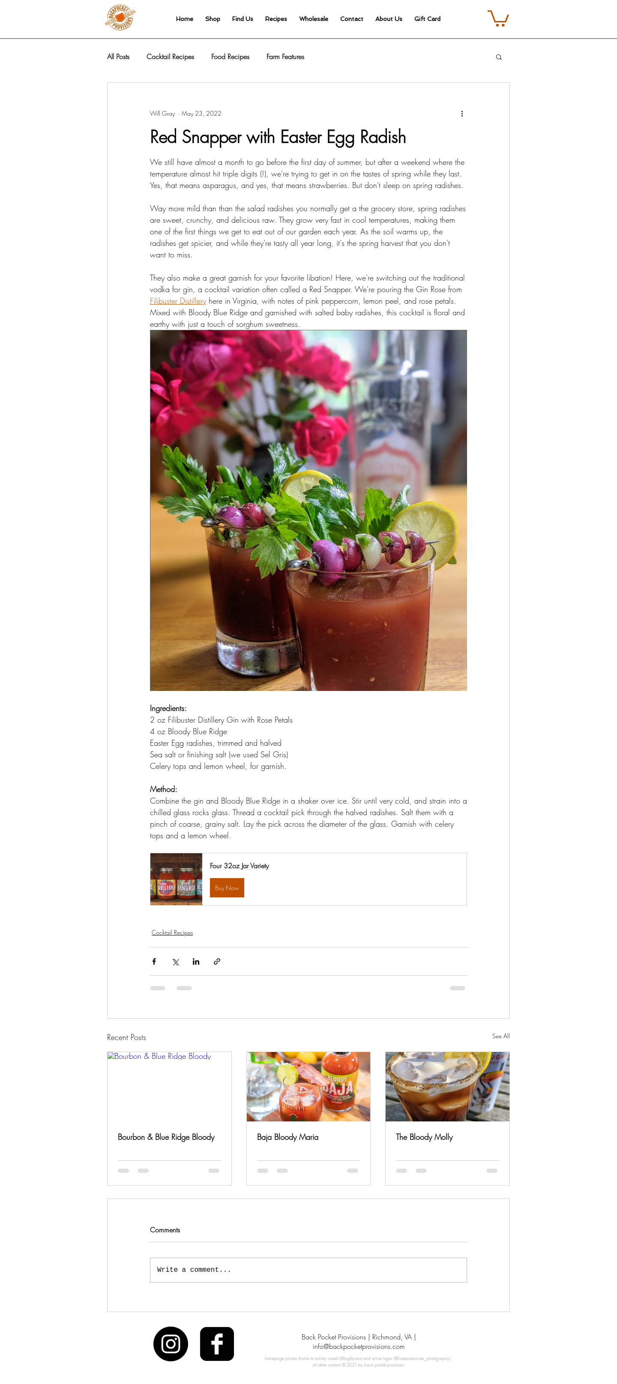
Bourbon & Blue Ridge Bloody (166, 1137)
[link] (498, 18)
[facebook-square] (217, 1344)
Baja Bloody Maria (287, 1137)
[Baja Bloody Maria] (309, 1086)
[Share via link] (217, 961)
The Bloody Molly (424, 1137)
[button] (499, 56)
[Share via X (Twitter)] (175, 961)
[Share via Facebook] (154, 961)
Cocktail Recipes (170, 56)
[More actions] (462, 113)
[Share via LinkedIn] (196, 961)
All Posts (118, 56)
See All (501, 1036)
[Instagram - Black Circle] (170, 1344)
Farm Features (285, 56)
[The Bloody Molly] (447, 1086)
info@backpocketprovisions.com (359, 1346)
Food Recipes (230, 56)
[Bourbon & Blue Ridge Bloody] (169, 1086)
